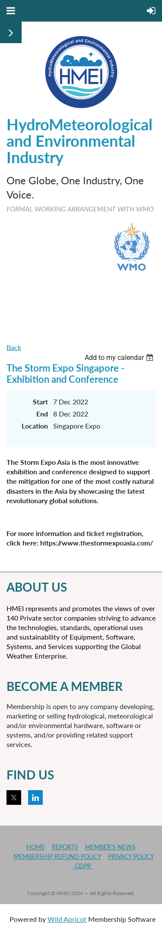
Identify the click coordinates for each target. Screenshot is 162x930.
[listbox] (120, 357)
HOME (35, 847)
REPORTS (65, 847)
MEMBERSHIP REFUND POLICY (57, 856)
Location (35, 426)
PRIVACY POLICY (131, 856)
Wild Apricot (67, 919)
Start (40, 401)
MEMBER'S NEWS (110, 847)
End (42, 414)
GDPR (83, 866)
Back (13, 347)
